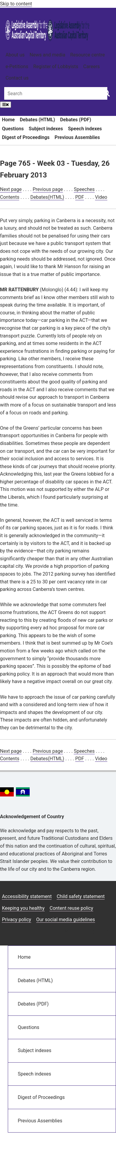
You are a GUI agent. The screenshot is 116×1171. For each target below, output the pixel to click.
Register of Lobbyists (55, 66)
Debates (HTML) (37, 120)
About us (15, 55)
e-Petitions (16, 66)
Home (8, 120)
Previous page (48, 189)
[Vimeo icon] (110, 932)
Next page (11, 189)
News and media (47, 55)
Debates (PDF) (75, 120)
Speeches (84, 189)
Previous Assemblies (77, 137)
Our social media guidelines (65, 919)
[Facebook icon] (81, 932)
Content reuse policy (71, 908)
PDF (79, 197)
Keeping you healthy (23, 908)
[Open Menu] (5, 104)
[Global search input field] (56, 93)
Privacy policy (16, 919)
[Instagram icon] (66, 932)
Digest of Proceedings (25, 137)
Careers (91, 66)
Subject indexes (46, 129)
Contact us (16, 78)
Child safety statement (81, 896)
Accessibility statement (27, 896)
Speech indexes (85, 129)
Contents (9, 197)
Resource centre (87, 55)
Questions (13, 129)
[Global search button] (106, 92)
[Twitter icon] (95, 932)
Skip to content (16, 4)
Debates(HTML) (47, 197)
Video (101, 197)
